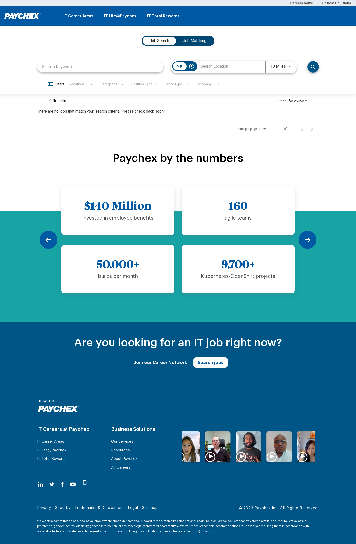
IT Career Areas (78, 16)
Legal (133, 508)
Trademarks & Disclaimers (99, 508)
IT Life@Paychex (120, 16)
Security (63, 508)
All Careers (120, 467)
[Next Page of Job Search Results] (312, 129)
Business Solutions (336, 3)
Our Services (122, 441)
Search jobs (210, 362)
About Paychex (124, 459)
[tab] (159, 41)
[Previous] (48, 239)
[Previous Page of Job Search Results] (302, 129)
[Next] (307, 239)
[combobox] (100, 66)
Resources (120, 450)
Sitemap (150, 508)
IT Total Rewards (163, 16)
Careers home (301, 3)
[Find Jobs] (313, 67)
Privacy (44, 508)
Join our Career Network (160, 362)
